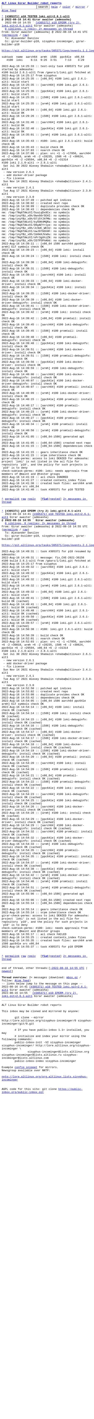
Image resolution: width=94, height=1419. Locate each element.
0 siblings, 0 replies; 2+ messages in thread (40, 626)
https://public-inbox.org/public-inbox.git (42, 1304)
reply (32, 598)
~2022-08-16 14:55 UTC (67, 1158)
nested (55, 598)
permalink (10, 41)
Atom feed (12, 12)
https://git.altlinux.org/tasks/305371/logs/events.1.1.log (48, 60)
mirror (87, 8)
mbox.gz (72, 1169)
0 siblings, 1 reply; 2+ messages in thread (39, 33)
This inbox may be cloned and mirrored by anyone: (40, 1209)
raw (25, 41)
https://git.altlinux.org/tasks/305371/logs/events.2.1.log (48, 652)
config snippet (26, 1276)
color (73, 8)
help (61, 8)
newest (6, 1162)
